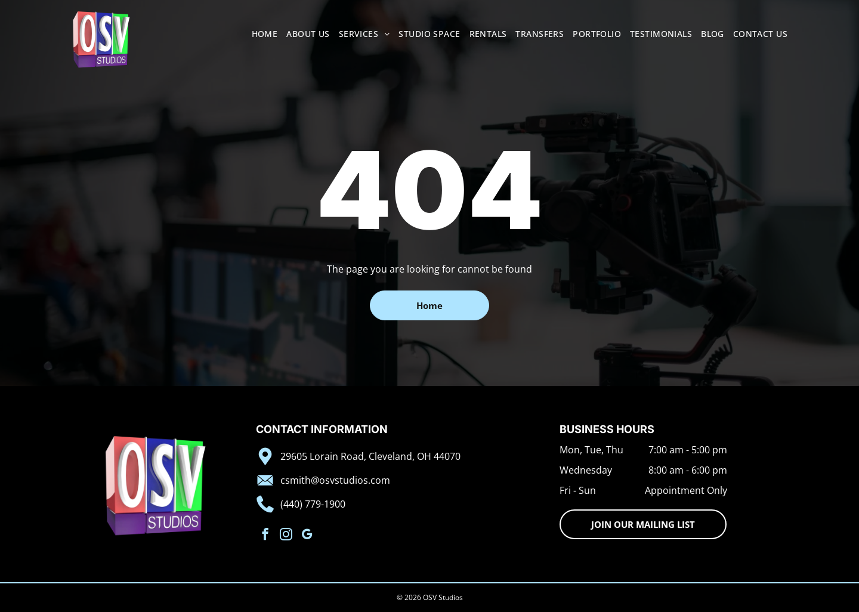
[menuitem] (260, 33)
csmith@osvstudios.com (335, 480)
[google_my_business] (307, 535)
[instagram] (286, 535)
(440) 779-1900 (312, 504)
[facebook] (265, 535)
